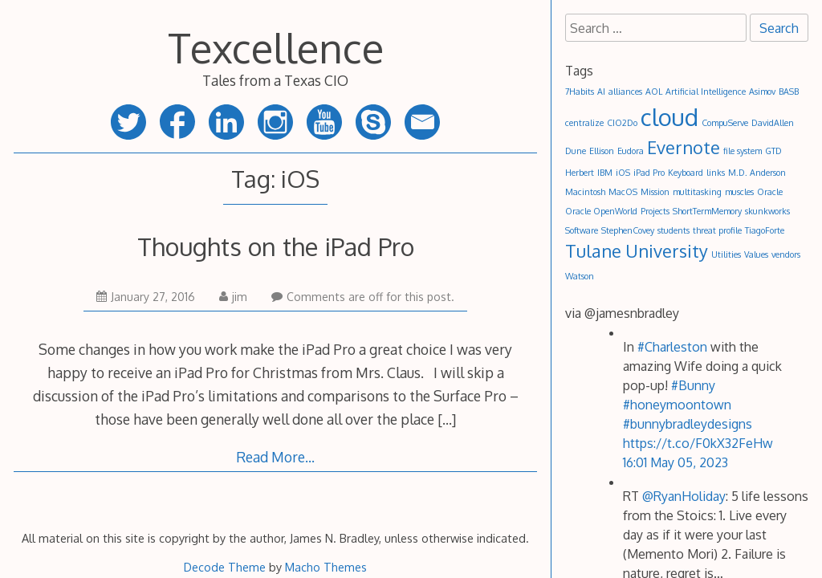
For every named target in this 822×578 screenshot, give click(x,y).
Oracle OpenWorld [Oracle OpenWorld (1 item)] (601, 211)
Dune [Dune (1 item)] (575, 151)
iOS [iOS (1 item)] (623, 172)
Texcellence (276, 47)
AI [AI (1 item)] (601, 91)
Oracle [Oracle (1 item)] (770, 191)
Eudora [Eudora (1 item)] (630, 151)
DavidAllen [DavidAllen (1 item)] (772, 122)
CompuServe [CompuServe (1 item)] (725, 122)
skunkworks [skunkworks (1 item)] (767, 211)
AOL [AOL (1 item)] (653, 91)
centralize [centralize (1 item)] (584, 122)
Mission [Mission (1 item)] (655, 191)
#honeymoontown (677, 405)
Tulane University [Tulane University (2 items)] (636, 251)
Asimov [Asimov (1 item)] (762, 91)
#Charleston (672, 347)
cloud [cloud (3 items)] (669, 117)
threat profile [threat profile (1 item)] (717, 230)
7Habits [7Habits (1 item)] (579, 91)
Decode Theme (225, 567)
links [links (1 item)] (715, 172)
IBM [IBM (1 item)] (604, 172)
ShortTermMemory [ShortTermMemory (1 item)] (707, 211)
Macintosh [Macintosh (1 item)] (585, 191)
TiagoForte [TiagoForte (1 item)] (764, 230)
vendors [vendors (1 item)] (785, 254)
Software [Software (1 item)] (581, 230)
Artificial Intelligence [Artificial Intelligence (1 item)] (705, 91)
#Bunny (693, 385)
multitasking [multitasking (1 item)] (697, 191)
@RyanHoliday (684, 496)
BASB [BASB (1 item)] (789, 91)
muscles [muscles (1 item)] (739, 191)
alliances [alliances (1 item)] (625, 91)
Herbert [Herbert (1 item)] (579, 172)
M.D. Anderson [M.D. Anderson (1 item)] (757, 172)
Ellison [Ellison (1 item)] (601, 151)
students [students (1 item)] (673, 230)
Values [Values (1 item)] (756, 254)
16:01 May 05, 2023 (675, 462)
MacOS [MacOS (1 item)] (622, 191)
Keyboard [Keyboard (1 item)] (685, 172)
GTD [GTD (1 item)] (773, 151)
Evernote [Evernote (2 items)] (683, 147)
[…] (446, 419)
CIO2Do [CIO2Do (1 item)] (622, 122)
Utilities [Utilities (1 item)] (726, 254)
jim (233, 296)
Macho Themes (326, 567)
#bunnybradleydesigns (687, 424)
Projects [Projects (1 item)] (655, 211)
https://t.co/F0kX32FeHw (698, 443)
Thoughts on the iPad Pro (275, 246)
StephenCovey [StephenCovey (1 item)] (627, 230)
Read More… (275, 457)
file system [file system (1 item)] (742, 151)
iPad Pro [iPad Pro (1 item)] (649, 172)
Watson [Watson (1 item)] (579, 276)
